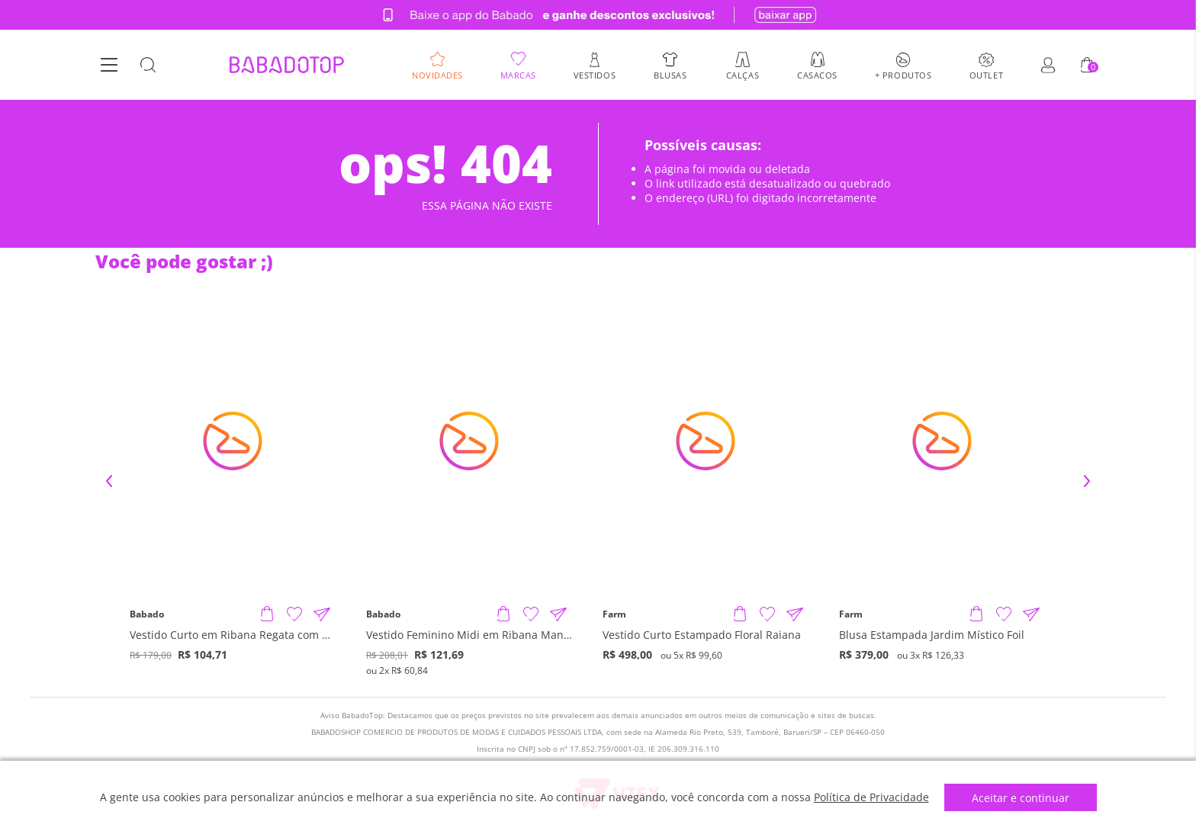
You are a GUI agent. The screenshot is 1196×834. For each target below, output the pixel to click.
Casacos (817, 74)
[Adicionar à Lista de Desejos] (294, 614)
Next (1087, 481)
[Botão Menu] (109, 65)
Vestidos (595, 74)
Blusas (670, 74)
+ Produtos (903, 74)
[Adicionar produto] (267, 614)
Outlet (986, 74)
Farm (614, 614)
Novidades (437, 74)
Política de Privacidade (871, 797)
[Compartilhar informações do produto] (322, 614)
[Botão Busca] (148, 65)
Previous (109, 481)
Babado (147, 614)
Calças (742, 74)
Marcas (518, 74)
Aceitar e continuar (1020, 798)
